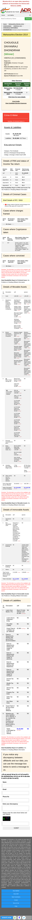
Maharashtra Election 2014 (16, 24)
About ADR (16, 894)
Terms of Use (16, 903)
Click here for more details (16, 97)
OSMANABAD (7, 26)
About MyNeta (16, 890)
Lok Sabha (11, 15)
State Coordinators (16, 897)
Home (3, 15)
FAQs (16, 906)
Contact (16, 900)
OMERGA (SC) (17, 26)
